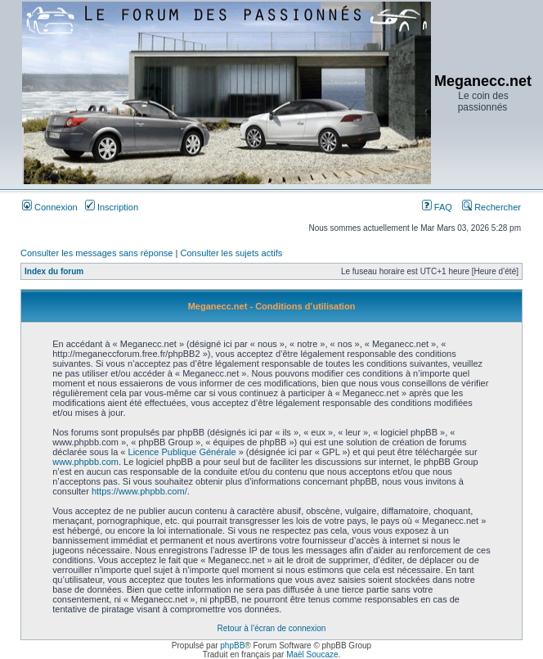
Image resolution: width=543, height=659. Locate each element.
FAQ (437, 207)
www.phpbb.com (85, 462)
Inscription (111, 207)
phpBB (232, 645)
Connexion (50, 207)
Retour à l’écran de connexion (272, 628)
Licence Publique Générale (182, 452)
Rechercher (491, 207)
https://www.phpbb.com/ (139, 491)
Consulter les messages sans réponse (96, 253)
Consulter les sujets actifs (231, 253)
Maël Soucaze (312, 654)
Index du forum (54, 271)
